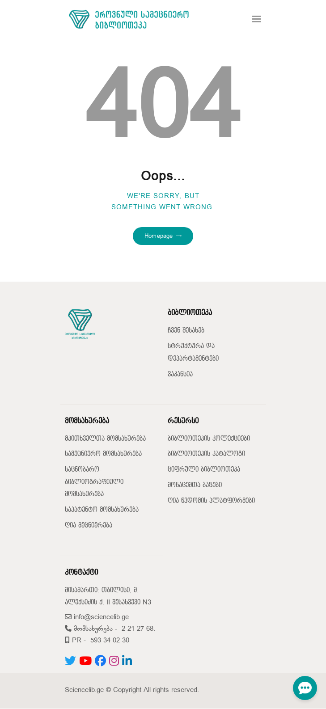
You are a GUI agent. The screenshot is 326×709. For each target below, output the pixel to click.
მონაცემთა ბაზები (195, 485)
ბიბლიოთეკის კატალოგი (206, 454)
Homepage (158, 236)
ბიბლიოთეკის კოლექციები (209, 438)
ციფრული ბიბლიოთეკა (204, 469)
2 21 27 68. (138, 628)
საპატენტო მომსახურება (102, 509)
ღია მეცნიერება (88, 525)
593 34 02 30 (109, 640)
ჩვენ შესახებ (186, 330)
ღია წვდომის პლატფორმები (211, 501)
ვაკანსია (180, 374)
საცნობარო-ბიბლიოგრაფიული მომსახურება (94, 482)
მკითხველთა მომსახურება (105, 438)
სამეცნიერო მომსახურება (103, 454)
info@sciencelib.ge (97, 617)
